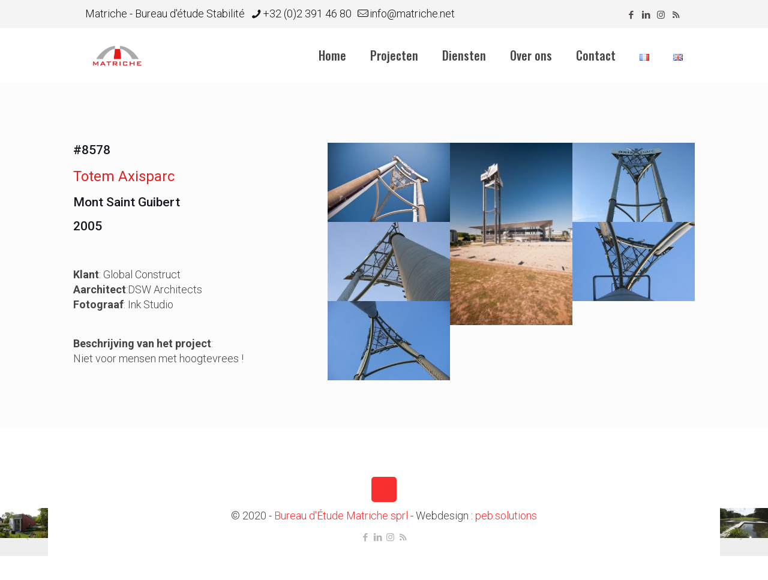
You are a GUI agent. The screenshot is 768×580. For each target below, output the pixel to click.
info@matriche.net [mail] (412, 13)
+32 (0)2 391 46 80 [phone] (307, 13)
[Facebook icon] (630, 15)
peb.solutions (506, 515)
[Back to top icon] (384, 489)
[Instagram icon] (660, 15)
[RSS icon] (675, 15)
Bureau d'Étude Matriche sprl (341, 515)
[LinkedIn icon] (645, 15)
